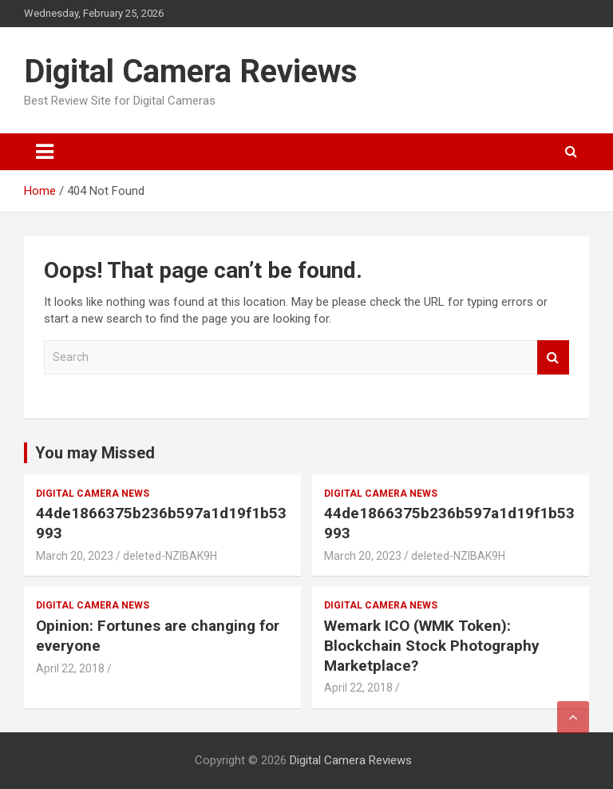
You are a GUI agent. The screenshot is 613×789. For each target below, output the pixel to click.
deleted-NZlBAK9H (170, 555)
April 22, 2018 (70, 668)
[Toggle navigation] (44, 151)
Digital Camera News (92, 493)
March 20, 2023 (74, 555)
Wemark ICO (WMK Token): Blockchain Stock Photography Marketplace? (432, 645)
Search (553, 357)
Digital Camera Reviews (191, 71)
